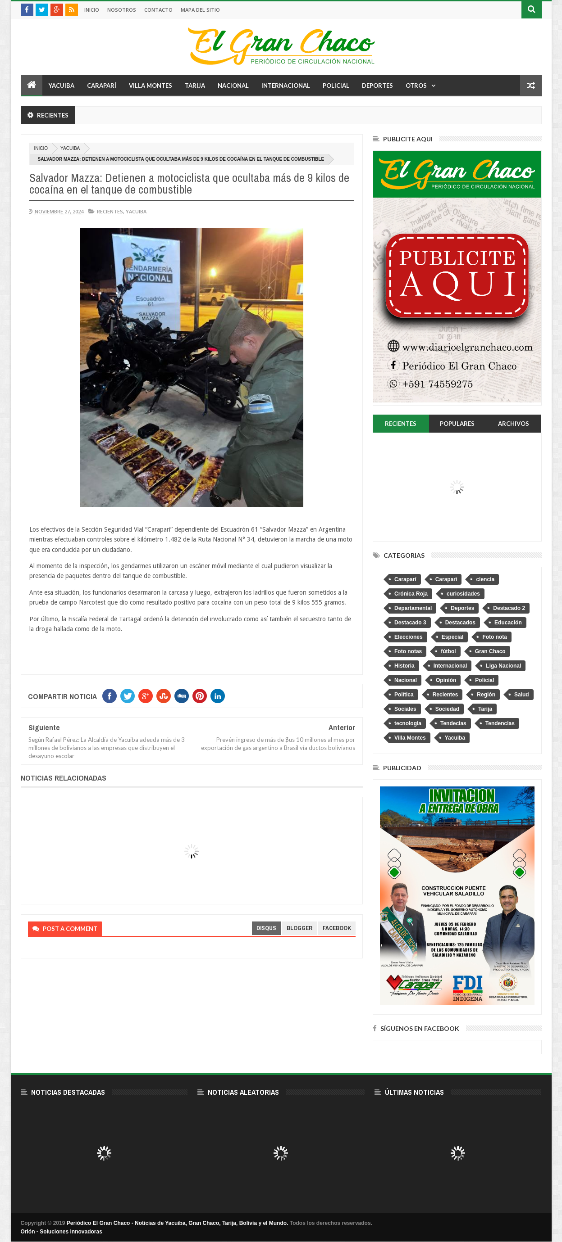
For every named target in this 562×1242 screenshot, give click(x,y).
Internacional (285, 85)
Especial (453, 637)
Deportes (377, 85)
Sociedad (447, 709)
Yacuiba (61, 85)
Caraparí (101, 85)
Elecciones (408, 637)
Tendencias (500, 723)
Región (486, 694)
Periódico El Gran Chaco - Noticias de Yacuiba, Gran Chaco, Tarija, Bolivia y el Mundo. (177, 1223)
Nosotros (121, 9)
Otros (416, 85)
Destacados (460, 622)
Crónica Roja (411, 594)
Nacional (233, 85)
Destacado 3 (410, 622)
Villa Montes (150, 85)
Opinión (446, 680)
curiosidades (463, 594)
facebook (337, 928)
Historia (404, 666)
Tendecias (453, 723)
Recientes (110, 211)
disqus (266, 928)
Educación (508, 622)
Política (404, 694)
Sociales (405, 709)
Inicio (91, 9)
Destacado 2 (509, 608)
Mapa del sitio (200, 9)
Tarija (195, 85)
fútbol (448, 651)
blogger (299, 928)
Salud (521, 694)
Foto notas (408, 651)
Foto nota (494, 637)
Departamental (413, 608)
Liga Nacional (503, 666)
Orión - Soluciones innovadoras (61, 1231)
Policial (336, 85)
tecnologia (407, 723)
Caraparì (446, 579)
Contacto (158, 9)
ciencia (485, 579)
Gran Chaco (490, 651)
